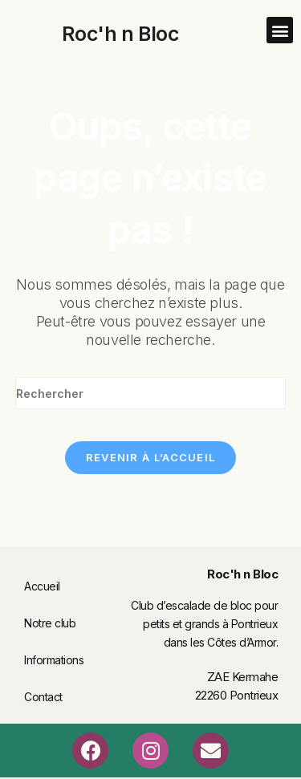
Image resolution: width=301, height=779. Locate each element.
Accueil (42, 586)
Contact (43, 697)
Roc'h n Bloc (120, 34)
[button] (279, 30)
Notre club (49, 623)
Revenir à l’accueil (151, 457)
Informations (53, 660)
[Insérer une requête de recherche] (151, 393)
